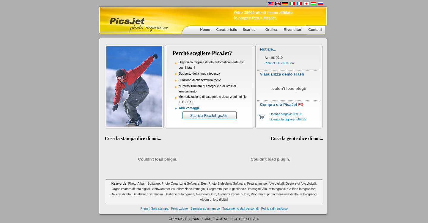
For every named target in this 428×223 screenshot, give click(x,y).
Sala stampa (160, 208)
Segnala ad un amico (205, 208)
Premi (144, 208)
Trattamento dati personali (240, 208)
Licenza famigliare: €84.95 (287, 119)
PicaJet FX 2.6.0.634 (279, 63)
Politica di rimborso (274, 208)
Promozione (180, 208)
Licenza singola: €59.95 (285, 114)
